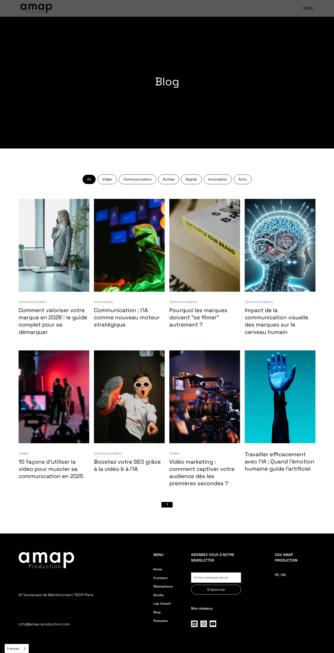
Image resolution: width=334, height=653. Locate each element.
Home (157, 569)
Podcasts (160, 621)
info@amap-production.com (44, 624)
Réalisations (163, 586)
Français (13, 648)
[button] (306, 8)
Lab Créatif (162, 603)
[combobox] (17, 648)
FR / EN (280, 575)
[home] (36, 8)
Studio (158, 595)
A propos (160, 578)
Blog (157, 612)
